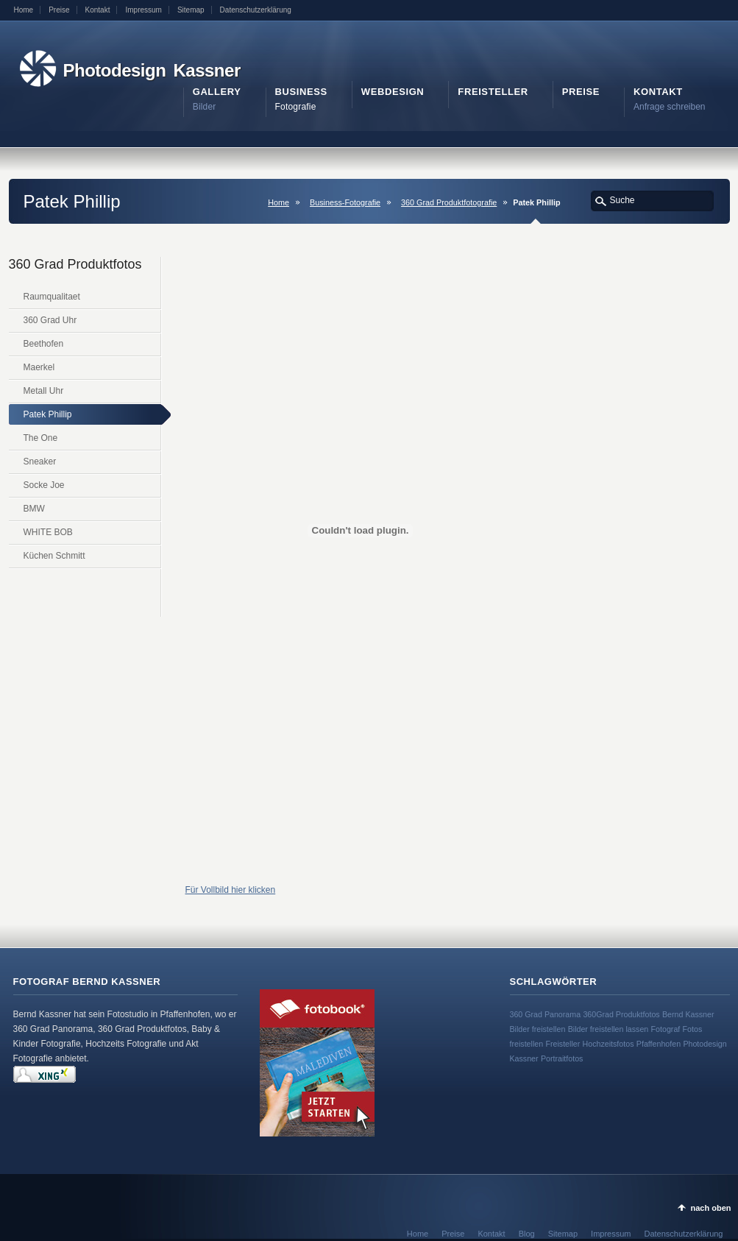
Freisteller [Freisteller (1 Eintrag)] (562, 1043)
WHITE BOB (48, 532)
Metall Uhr (44, 391)
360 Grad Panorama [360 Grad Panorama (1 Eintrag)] (545, 1014)
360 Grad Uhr (50, 320)
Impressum (143, 10)
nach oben (710, 1207)
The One (41, 438)
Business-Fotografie (345, 202)
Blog (527, 1233)
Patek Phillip (48, 414)
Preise (59, 10)
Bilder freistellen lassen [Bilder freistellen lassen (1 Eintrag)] (608, 1029)
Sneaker (40, 461)
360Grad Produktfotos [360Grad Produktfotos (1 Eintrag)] (621, 1014)
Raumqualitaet (52, 296)
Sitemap (191, 10)
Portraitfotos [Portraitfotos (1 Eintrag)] (562, 1058)
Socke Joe (44, 485)
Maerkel (39, 367)
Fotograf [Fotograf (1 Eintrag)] (666, 1029)
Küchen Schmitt (54, 556)
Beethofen (44, 344)
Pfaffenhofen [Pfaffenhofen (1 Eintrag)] (658, 1043)
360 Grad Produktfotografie (449, 202)
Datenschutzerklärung (255, 10)
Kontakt (97, 10)
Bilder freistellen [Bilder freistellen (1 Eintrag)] (538, 1029)
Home (24, 10)
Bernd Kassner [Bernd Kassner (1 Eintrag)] (688, 1014)
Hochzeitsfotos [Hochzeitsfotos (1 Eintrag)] (608, 1043)
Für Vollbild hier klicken (230, 890)
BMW (34, 508)
